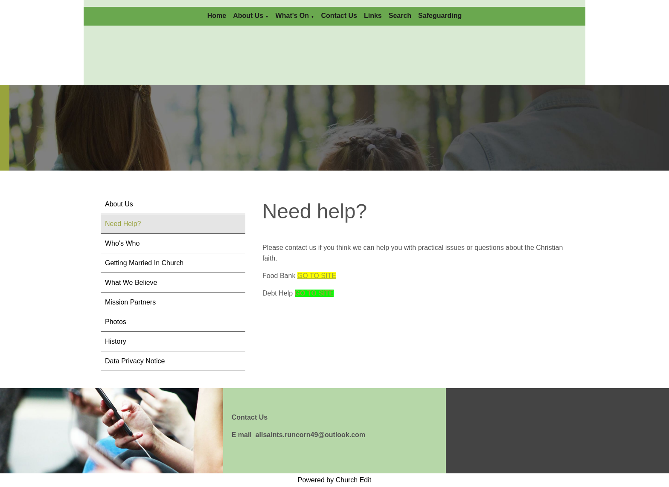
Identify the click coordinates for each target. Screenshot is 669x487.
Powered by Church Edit (335, 480)
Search (400, 15)
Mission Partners (130, 302)
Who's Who (122, 243)
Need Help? (123, 223)
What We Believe (131, 282)
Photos (115, 321)
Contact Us (339, 15)
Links (373, 15)
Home (216, 15)
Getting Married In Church (144, 263)
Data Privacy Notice (135, 361)
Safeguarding (440, 15)
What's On (292, 15)
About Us (248, 15)
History (115, 341)
